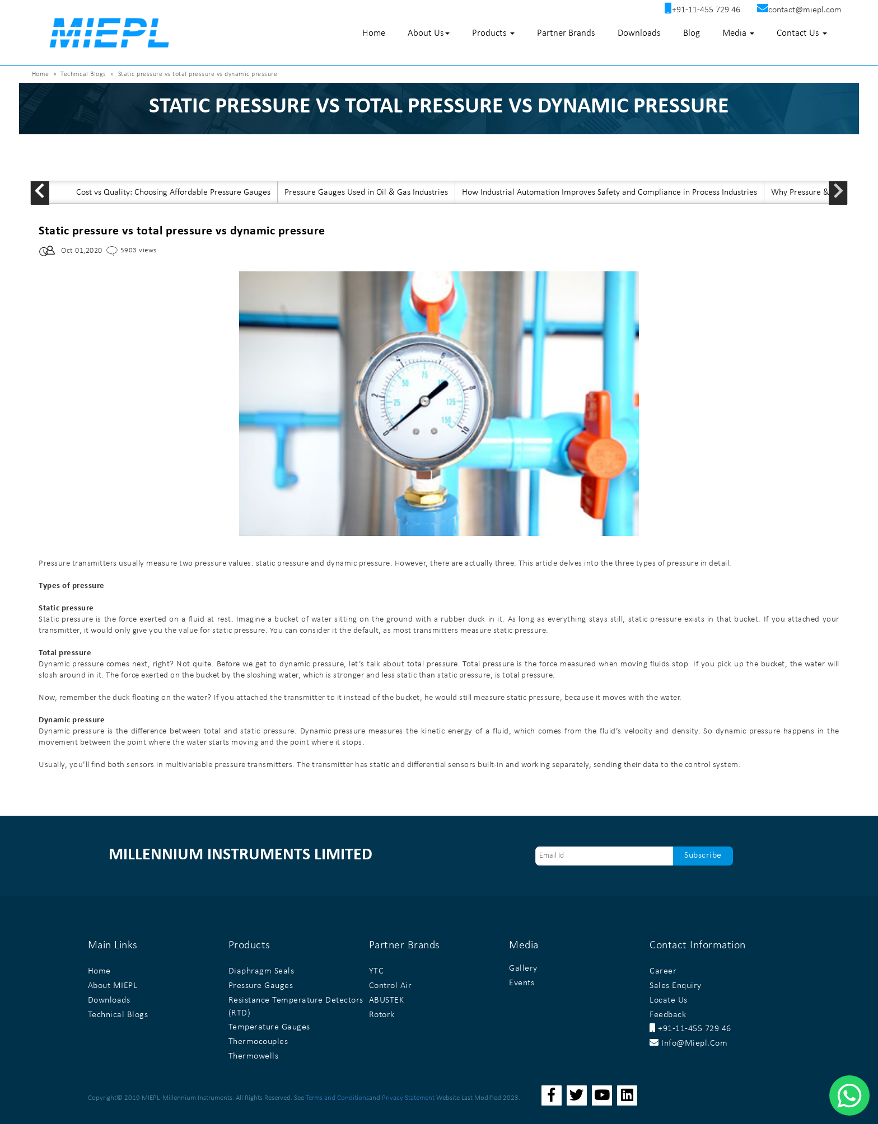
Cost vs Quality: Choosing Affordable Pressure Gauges (173, 192)
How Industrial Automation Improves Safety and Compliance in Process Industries (609, 192)
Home (373, 33)
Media (738, 33)
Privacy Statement (408, 1098)
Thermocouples (258, 1041)
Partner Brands (566, 33)
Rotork (382, 1014)
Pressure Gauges (260, 985)
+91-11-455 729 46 (690, 1028)
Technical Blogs (83, 74)
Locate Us (669, 1000)
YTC (376, 971)
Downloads (639, 33)
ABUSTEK (386, 1000)
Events (521, 983)
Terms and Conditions (337, 1098)
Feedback (668, 1014)
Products (493, 33)
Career (663, 971)
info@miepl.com (688, 1043)
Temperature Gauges (269, 1027)
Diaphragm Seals (261, 971)
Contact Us (802, 33)
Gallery (523, 968)
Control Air (390, 985)
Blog (691, 33)
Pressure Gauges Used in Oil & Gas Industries (366, 192)
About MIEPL (113, 985)
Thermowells (253, 1056)
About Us (429, 33)
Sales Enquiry (676, 985)
